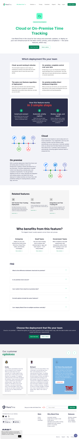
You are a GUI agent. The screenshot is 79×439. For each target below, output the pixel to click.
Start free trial (34, 47)
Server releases (71, 421)
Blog (59, 4)
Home (39, 417)
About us (58, 436)
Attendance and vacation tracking (55, 421)
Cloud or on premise (52, 424)
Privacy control (51, 426)
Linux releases (71, 420)
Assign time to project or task (54, 418)
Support (54, 4)
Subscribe (72, 407)
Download (47, 4)
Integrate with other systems (54, 423)
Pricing (40, 4)
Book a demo (72, 4)
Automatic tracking (51, 417)
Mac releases (71, 418)
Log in (63, 4)
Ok (19, 436)
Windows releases (72, 417)
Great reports (50, 420)
